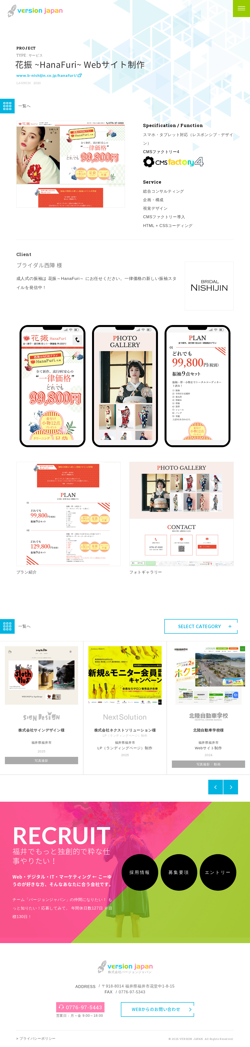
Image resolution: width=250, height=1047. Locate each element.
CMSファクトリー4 (161, 152)
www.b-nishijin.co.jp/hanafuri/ (48, 75)
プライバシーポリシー (38, 1038)
